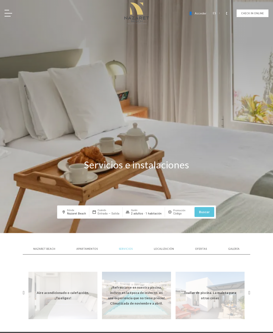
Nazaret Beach (44, 248)
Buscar (204, 212)
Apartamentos (87, 248)
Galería (234, 248)
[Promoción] (182, 213)
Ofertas (201, 248)
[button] (24, 292)
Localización (164, 248)
